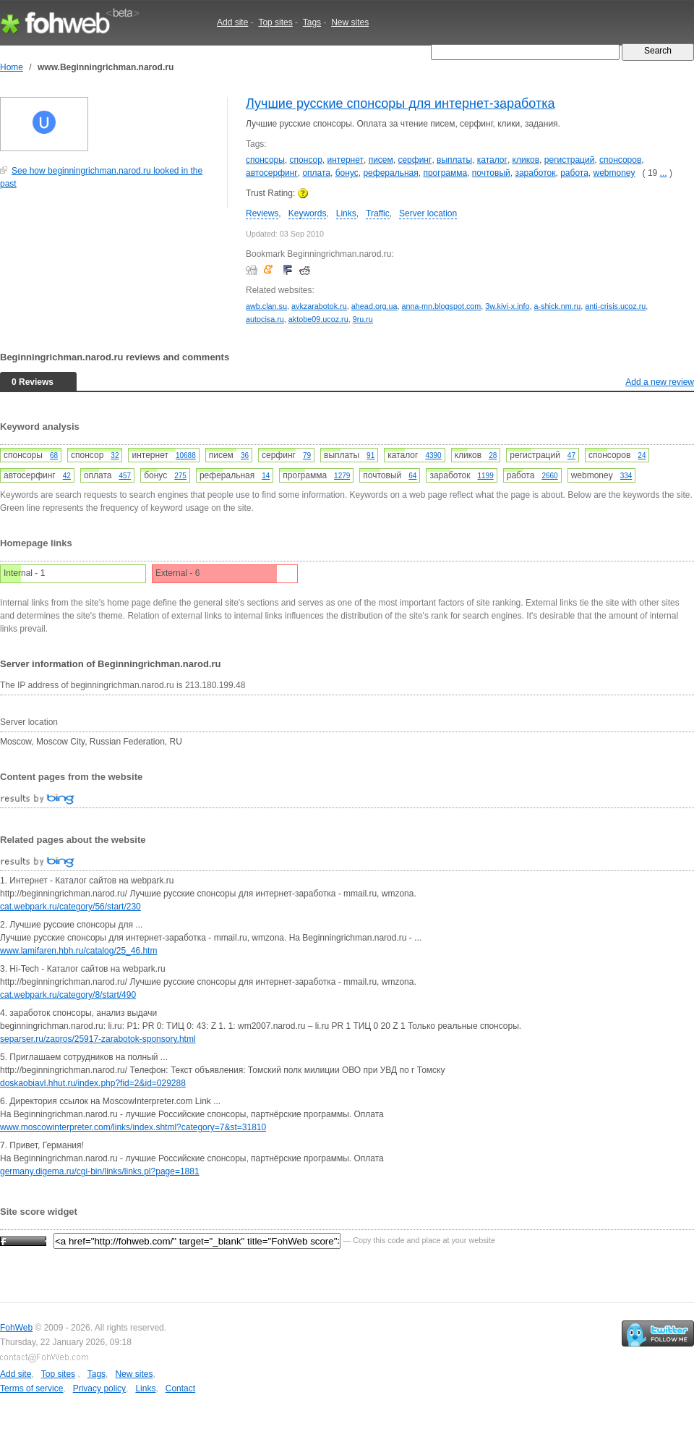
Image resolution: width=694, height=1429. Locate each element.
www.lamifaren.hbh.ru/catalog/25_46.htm (78, 951)
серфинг (415, 160)
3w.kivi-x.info (507, 306)
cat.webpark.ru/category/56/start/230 (70, 907)
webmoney (614, 173)
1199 (485, 476)
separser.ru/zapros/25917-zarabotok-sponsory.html (98, 1039)
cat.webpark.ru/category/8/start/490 (68, 995)
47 (571, 455)
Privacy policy (99, 1388)
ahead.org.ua (374, 306)
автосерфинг (272, 173)
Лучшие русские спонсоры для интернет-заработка (400, 103)
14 (266, 476)
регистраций (569, 160)
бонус (347, 173)
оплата (316, 173)
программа (445, 173)
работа (574, 173)
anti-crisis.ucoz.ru (615, 306)
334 (626, 476)
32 (115, 455)
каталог (492, 160)
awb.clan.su (266, 306)
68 (54, 455)
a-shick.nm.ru (557, 306)
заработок (535, 173)
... (663, 173)
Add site (232, 22)
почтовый (491, 173)
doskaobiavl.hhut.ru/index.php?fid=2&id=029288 (93, 1083)
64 (412, 476)
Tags (312, 22)
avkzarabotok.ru (319, 306)
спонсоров (620, 160)
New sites (350, 22)
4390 (433, 455)
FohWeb (16, 1328)
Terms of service (31, 1388)
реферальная (390, 173)
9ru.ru (363, 319)
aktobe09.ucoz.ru (318, 319)
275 (180, 476)
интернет (345, 160)
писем (381, 160)
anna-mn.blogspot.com (441, 306)
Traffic (378, 213)
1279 (342, 476)
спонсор (306, 160)
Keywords (307, 213)
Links (346, 213)
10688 (186, 455)
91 (370, 455)
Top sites (275, 22)
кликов (526, 160)
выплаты (454, 160)
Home (11, 67)
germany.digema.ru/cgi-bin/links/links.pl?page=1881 (100, 1171)
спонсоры (265, 160)
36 (245, 455)
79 (307, 455)
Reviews (262, 213)
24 (642, 455)
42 (67, 476)
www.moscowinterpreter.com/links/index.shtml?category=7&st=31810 (133, 1127)
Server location (428, 213)
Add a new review (659, 382)
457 (125, 476)
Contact (180, 1388)
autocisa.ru (265, 319)
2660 (549, 476)
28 (493, 455)
